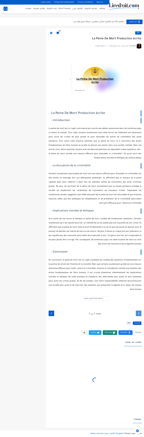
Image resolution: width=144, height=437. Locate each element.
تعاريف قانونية (91, 9)
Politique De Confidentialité (64, 2)
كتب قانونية (52, 9)
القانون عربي (77, 9)
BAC (138, 33)
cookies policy (46, 2)
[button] (126, 332)
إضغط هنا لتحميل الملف (95, 298)
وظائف (102, 9)
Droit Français (64, 9)
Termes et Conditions (85, 2)
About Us (100, 2)
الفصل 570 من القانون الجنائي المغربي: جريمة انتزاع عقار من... (98, 22)
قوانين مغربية (39, 9)
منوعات (28, 9)
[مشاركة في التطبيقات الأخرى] (84, 332)
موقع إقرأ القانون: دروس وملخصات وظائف (106, 434)
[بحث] (5, 9)
